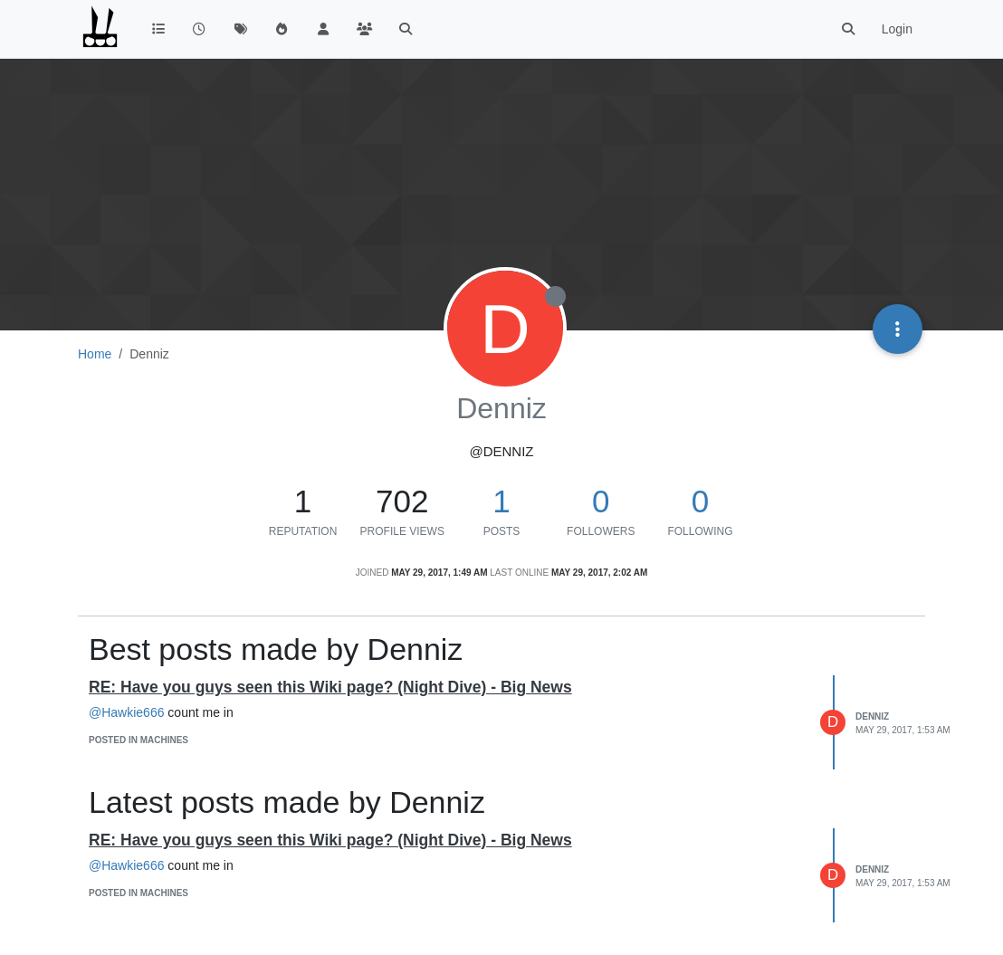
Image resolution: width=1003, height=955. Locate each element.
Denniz (872, 716)
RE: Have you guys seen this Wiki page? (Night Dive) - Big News (330, 687)
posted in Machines (138, 740)
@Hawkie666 (126, 712)
